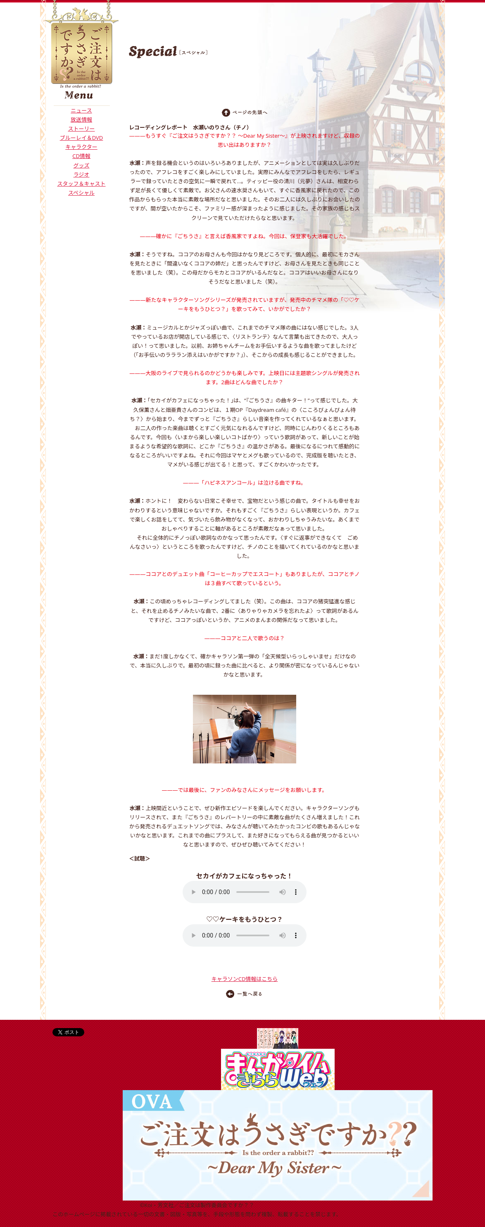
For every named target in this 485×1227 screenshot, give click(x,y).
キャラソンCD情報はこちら (245, 979)
